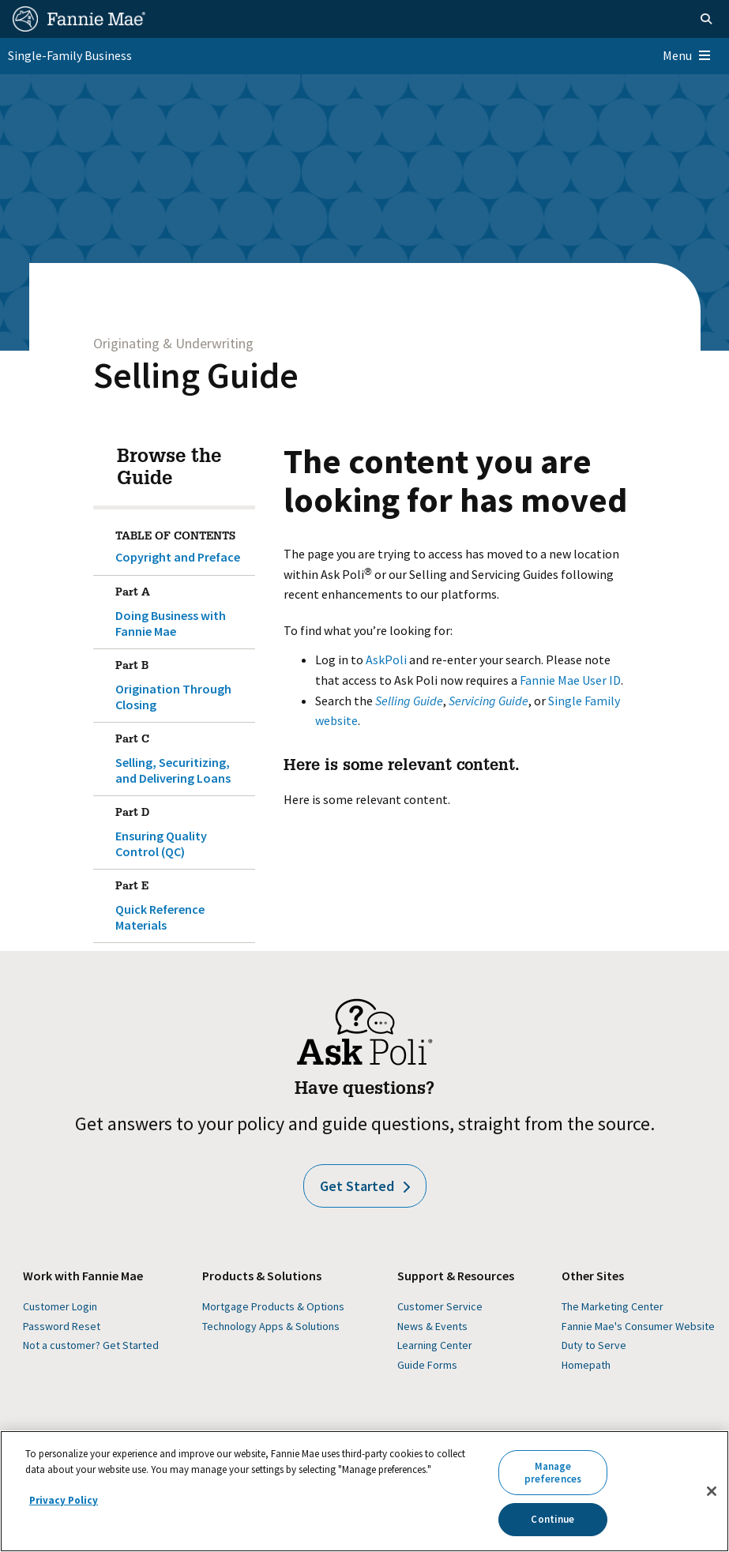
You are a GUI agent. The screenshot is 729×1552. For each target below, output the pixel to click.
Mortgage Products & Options (273, 1306)
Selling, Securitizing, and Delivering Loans (182, 756)
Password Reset (61, 1326)
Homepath (586, 1365)
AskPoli (386, 659)
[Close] (711, 1491)
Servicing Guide (488, 700)
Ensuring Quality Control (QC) (182, 829)
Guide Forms (427, 1365)
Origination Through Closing (182, 682)
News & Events (432, 1326)
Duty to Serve (594, 1345)
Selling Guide (196, 375)
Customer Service (440, 1306)
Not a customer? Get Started (91, 1345)
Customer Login (60, 1306)
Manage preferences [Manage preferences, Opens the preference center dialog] (552, 1473)
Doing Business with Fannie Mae (182, 609)
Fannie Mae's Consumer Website (638, 1326)
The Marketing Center (612, 1306)
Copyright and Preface (177, 557)
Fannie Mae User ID (570, 680)
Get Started (365, 1186)
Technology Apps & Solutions (271, 1326)
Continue (552, 1519)
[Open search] (706, 19)
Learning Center (434, 1345)
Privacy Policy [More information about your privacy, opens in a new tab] (63, 1500)
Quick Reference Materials (182, 903)
